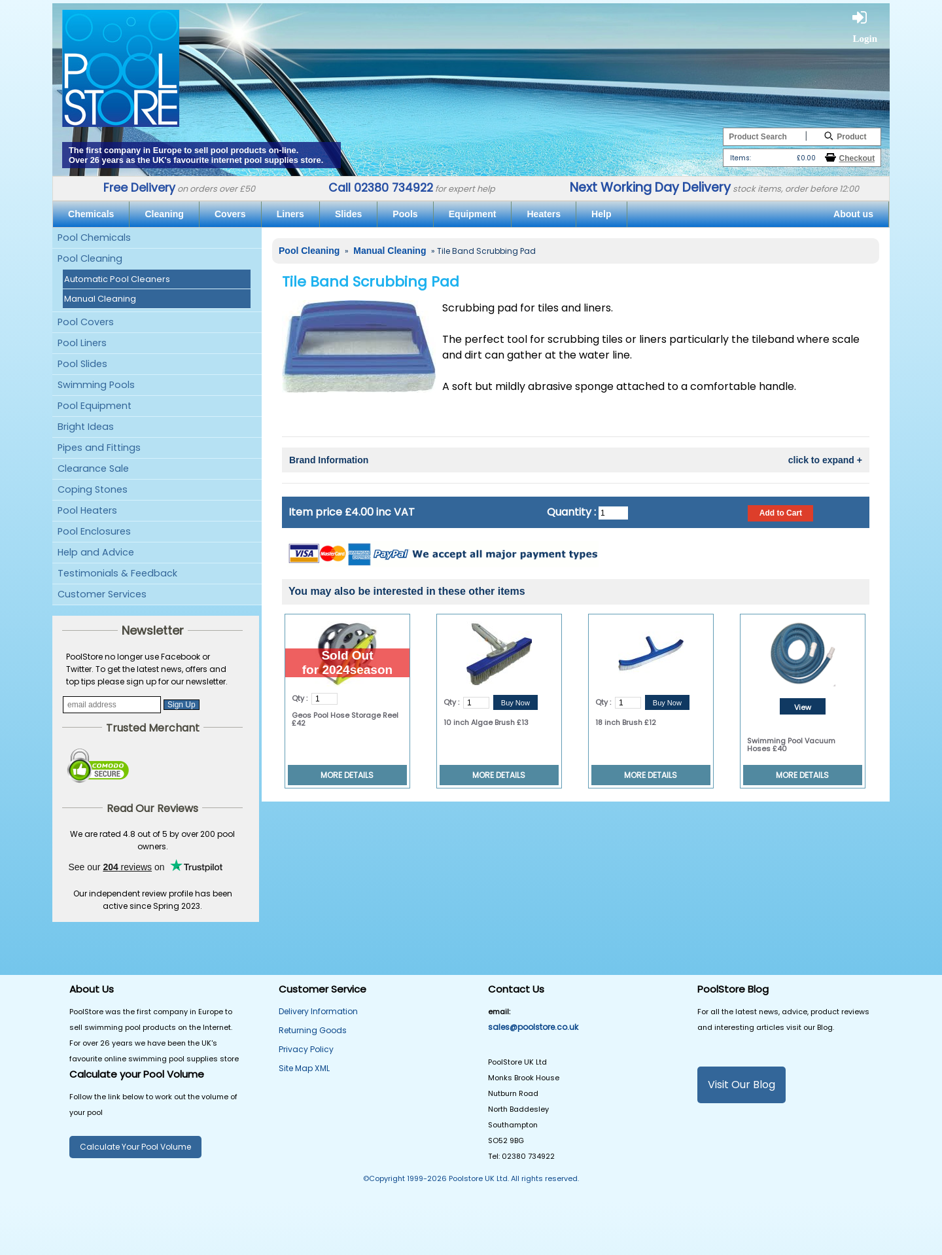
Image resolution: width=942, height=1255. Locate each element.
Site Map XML (304, 1068)
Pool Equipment (94, 405)
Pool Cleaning (90, 258)
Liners (290, 214)
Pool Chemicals (94, 237)
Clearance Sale (93, 468)
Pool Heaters (87, 510)
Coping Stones (93, 489)
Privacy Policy (306, 1049)
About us (853, 214)
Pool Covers (86, 321)
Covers (230, 214)
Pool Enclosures (94, 531)
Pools (404, 214)
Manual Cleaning (100, 298)
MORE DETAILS (347, 775)
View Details (802, 708)
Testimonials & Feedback (117, 573)
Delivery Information (318, 1011)
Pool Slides (82, 363)
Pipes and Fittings (99, 447)
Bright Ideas (86, 426)
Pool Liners (82, 342)
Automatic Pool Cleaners (117, 279)
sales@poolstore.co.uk (533, 1027)
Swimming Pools (96, 384)
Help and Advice (96, 552)
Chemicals (91, 214)
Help (601, 214)
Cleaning (164, 214)
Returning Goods (313, 1030)
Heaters (544, 214)
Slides (348, 214)
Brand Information (575, 460)
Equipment (473, 214)
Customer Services (102, 594)
